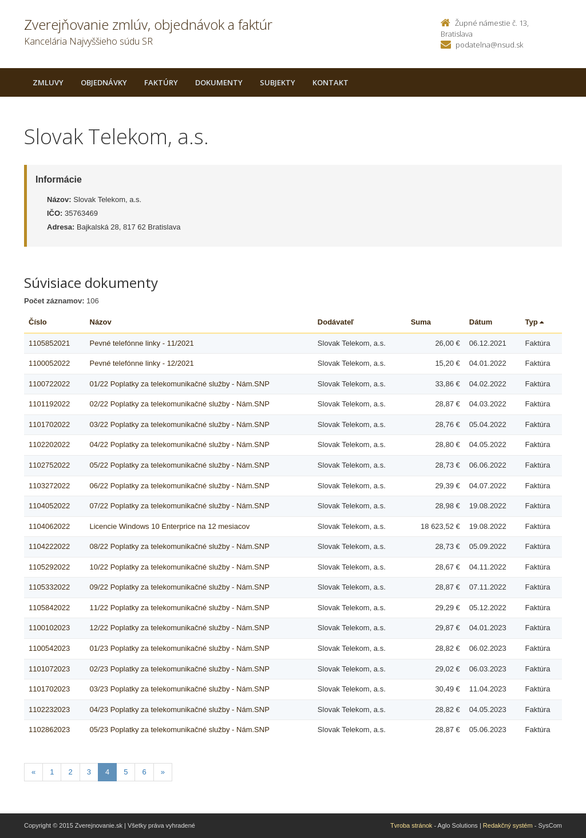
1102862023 (49, 729)
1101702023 (49, 689)
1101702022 (49, 424)
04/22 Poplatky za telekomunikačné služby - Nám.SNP (180, 444)
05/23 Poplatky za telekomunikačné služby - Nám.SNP (180, 729)
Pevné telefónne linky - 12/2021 (142, 363)
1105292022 (49, 567)
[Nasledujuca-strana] (162, 772)
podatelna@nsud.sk (489, 44)
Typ (534, 322)
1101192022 (49, 404)
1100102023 (49, 627)
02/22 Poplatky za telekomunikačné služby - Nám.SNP (180, 404)
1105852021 (49, 343)
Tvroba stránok (411, 825)
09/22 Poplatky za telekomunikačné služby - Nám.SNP (180, 587)
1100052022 (49, 363)
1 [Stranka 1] (52, 772)
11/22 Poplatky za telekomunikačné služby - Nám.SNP (180, 607)
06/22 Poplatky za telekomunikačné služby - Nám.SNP (180, 485)
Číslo (38, 322)
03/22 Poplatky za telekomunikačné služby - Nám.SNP (180, 424)
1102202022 (49, 444)
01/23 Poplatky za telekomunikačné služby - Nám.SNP (180, 648)
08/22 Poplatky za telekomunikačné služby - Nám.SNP (180, 546)
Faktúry (161, 82)
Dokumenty (219, 82)
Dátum (480, 322)
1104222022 (49, 546)
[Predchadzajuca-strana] (33, 772)
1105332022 (49, 587)
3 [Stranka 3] (89, 772)
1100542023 (49, 648)
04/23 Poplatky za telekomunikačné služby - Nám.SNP (180, 709)
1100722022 (49, 384)
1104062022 (49, 526)
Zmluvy (48, 82)
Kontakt (330, 82)
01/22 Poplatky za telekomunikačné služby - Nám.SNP (180, 384)
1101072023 (49, 669)
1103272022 (49, 485)
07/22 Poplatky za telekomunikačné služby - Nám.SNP (180, 505)
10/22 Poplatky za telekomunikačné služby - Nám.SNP (180, 567)
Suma (421, 322)
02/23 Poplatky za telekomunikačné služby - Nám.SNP (180, 669)
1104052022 (49, 505)
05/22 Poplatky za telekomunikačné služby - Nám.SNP (180, 465)
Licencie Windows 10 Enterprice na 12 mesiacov (170, 526)
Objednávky (104, 82)
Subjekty (277, 82)
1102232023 (49, 709)
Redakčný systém (508, 825)
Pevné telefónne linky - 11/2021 (142, 343)
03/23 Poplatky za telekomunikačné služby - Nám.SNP (180, 689)
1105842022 (49, 607)
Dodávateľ (336, 322)
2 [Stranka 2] (70, 772)
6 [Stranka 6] (144, 772)
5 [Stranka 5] (126, 772)
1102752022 (49, 465)
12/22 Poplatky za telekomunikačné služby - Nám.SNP (180, 627)
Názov (101, 322)
